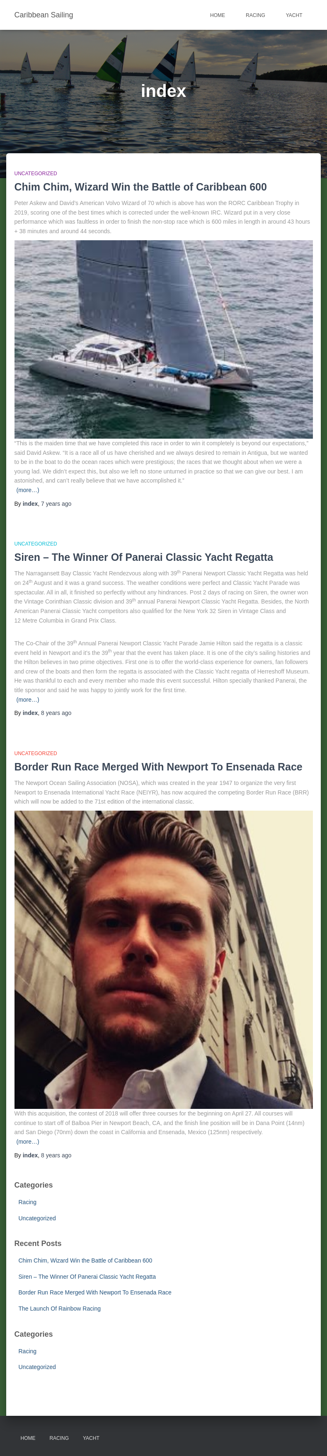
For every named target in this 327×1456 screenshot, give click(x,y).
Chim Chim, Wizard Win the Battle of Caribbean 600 (141, 187)
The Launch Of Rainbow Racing (60, 1308)
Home (217, 15)
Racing (255, 15)
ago (56, 503)
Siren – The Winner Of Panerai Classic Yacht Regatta (144, 557)
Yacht (294, 15)
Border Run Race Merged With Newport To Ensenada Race (159, 767)
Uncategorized (36, 173)
